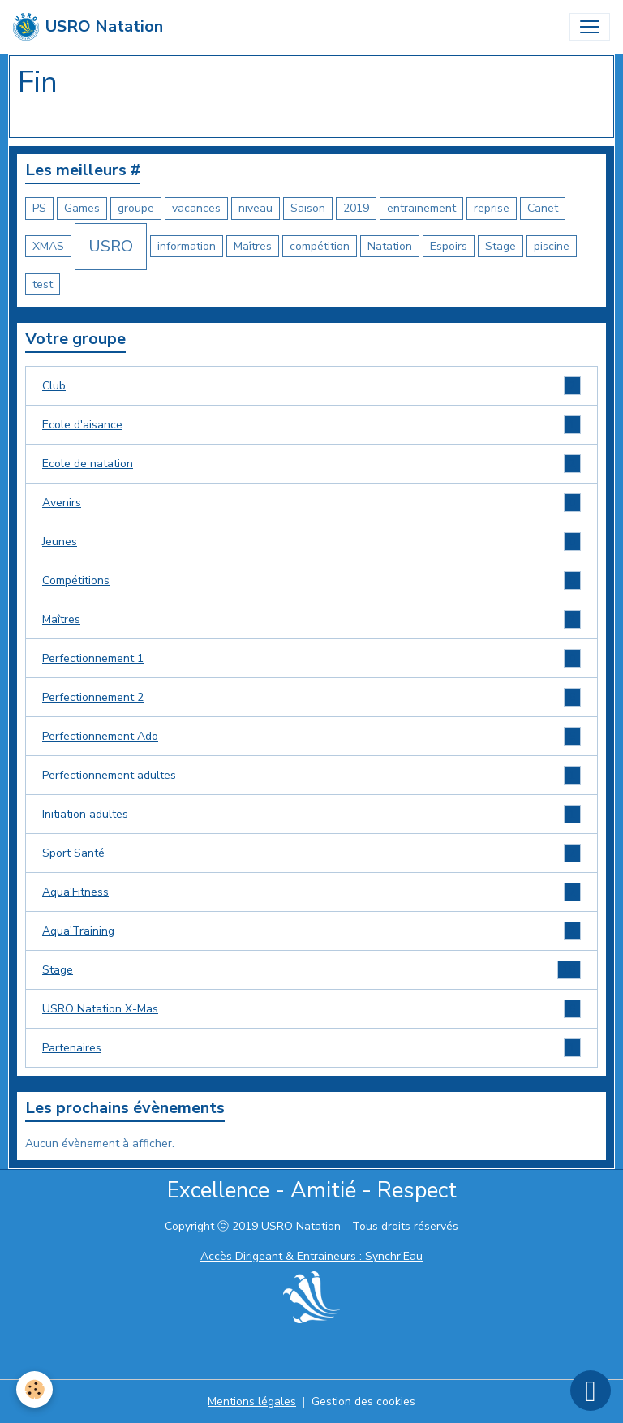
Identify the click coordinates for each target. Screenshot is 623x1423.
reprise (491, 208)
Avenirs (311, 502)
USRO (110, 246)
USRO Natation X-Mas (311, 1009)
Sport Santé (311, 853)
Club (311, 385)
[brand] (88, 27)
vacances (196, 208)
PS (39, 208)
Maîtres (253, 246)
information (186, 246)
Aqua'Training (311, 931)
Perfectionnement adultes (311, 775)
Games (82, 208)
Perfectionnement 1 (311, 658)
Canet (542, 208)
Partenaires (311, 1047)
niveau (255, 208)
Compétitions (311, 580)
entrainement (421, 208)
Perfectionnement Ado (311, 736)
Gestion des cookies (363, 1401)
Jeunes (311, 541)
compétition (320, 246)
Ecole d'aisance (311, 424)
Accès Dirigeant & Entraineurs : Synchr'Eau (311, 1256)
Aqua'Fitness (311, 892)
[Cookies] (34, 1389)
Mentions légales (252, 1401)
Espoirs (448, 246)
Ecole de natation (311, 463)
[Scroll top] (590, 1390)
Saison (307, 208)
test (42, 284)
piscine (551, 246)
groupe (136, 208)
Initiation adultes (311, 814)
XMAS (48, 246)
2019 (356, 208)
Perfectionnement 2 (311, 697)
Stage (500, 246)
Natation (389, 246)
